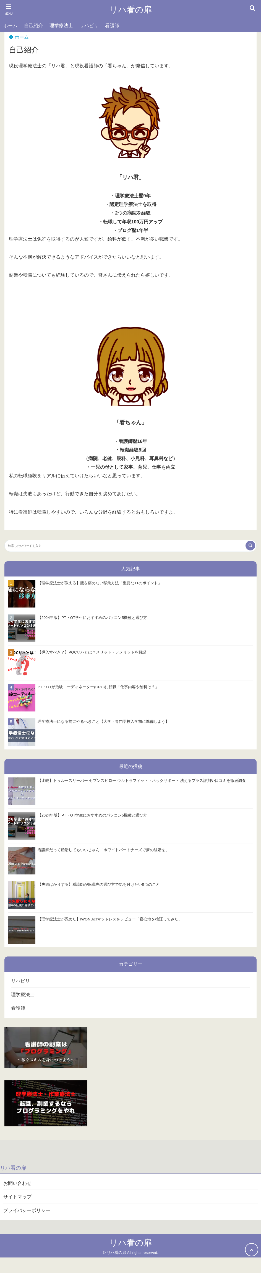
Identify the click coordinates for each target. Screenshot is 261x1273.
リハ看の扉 (130, 9)
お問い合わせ (17, 1183)
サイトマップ (17, 1197)
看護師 (112, 25)
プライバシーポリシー (26, 1210)
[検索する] (250, 545)
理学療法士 (61, 25)
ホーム (10, 25)
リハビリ (89, 25)
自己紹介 (33, 25)
